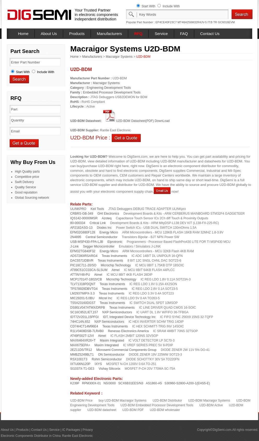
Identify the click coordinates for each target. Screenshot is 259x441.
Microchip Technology (116, 265)
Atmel (116, 270)
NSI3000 (109, 383)
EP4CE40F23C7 (166, 22)
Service (161, 33)
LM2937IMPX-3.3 (82, 293)
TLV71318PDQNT (82, 284)
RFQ (138, 33)
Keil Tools (97, 209)
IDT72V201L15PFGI (84, 317)
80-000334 (77, 223)
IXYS (98, 364)
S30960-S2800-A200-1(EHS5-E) (187, 383)
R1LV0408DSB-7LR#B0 (87, 331)
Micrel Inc (105, 298)
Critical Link (98, 223)
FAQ (184, 33)
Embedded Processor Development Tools (112, 92)
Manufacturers (109, 33)
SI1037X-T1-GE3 (82, 369)
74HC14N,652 (80, 322)
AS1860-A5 (154, 383)
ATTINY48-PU (80, 275)
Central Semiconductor (101, 237)
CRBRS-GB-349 (81, 213)
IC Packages (71, 430)
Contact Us (210, 33)
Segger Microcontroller (99, 246)
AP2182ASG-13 (81, 228)
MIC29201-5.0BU (82, 298)
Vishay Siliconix (109, 369)
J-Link (74, 246)
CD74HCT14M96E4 (84, 326)
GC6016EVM (226, 22)
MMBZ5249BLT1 (82, 354)
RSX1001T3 (78, 359)
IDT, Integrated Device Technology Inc (129, 317)
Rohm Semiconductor (107, 359)
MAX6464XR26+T (83, 340)
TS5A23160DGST (83, 303)
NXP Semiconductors (117, 312)
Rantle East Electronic (77, 436)
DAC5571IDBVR (81, 260)
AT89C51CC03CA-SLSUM (89, 270)
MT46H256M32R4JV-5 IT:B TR (197, 22)
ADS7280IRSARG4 (83, 256)
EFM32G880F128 (82, 232)
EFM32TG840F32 (82, 251)
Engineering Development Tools (109, 88)
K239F (74, 383)
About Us (49, 33)
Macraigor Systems (119, 56)
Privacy (88, 430)
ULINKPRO (78, 209)
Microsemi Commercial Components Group (126, 350)
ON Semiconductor (111, 354)
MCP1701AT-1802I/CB (86, 279)
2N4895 (75, 237)
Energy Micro (108, 232)
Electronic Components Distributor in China (31, 436)
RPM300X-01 (91, 383)
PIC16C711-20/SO (83, 265)
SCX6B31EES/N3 (130, 383)
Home (23, 33)
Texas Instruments (114, 256)
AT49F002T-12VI (82, 336)
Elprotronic (114, 242)
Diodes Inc (104, 228)
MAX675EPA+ (80, 345)
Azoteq (106, 218)
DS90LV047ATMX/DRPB (87, 307)
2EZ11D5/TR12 (81, 350)
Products (77, 33)
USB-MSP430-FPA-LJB (86, 242)
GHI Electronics (108, 213)
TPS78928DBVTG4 (84, 289)
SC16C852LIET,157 (84, 312)
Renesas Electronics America (128, 331)
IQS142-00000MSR (84, 218)
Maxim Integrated (112, 340)
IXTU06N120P (80, 364)
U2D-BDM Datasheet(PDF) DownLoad (135, 121)
